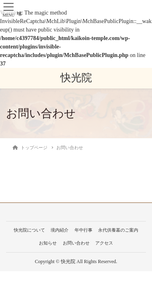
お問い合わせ (76, 242)
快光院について (29, 230)
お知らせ (48, 242)
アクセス (104, 242)
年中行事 (83, 230)
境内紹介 (60, 230)
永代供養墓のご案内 (118, 230)
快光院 (76, 78)
